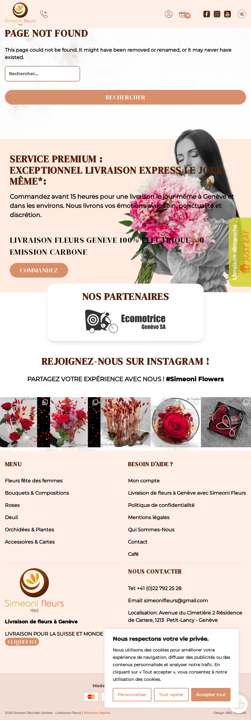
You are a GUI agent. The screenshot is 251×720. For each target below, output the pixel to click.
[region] (171, 668)
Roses (12, 505)
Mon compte (144, 481)
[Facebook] (207, 14)
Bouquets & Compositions (37, 493)
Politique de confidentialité (161, 505)
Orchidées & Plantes (29, 530)
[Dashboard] (169, 14)
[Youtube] (227, 14)
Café (133, 554)
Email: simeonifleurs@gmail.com (168, 601)
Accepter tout (211, 694)
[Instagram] (217, 14)
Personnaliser (132, 694)
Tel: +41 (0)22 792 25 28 (154, 588)
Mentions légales (148, 517)
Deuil (11, 517)
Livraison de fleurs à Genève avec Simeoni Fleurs (187, 493)
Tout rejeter (171, 694)
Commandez (39, 270)
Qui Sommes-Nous (151, 530)
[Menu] (242, 14)
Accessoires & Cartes (30, 542)
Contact (137, 542)
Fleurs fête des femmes (34, 481)
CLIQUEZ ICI (22, 641)
